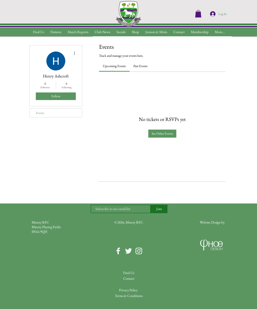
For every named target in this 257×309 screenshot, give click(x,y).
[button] (220, 32)
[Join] (159, 209)
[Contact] (129, 279)
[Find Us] (129, 273)
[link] (114, 66)
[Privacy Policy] (128, 290)
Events (40, 113)
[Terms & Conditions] (129, 296)
